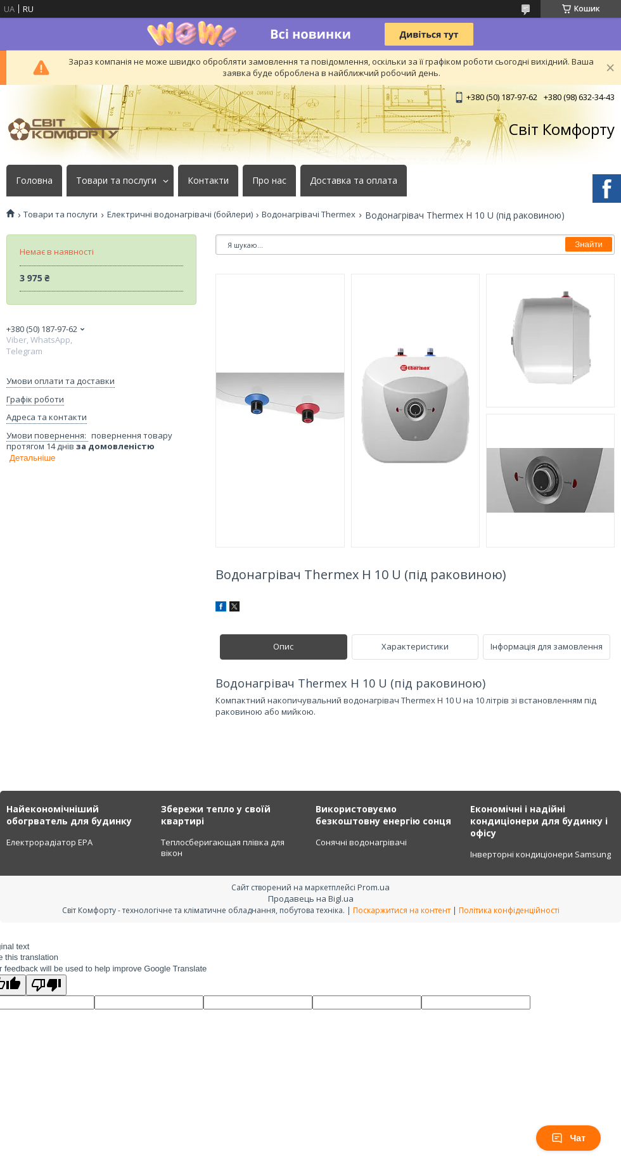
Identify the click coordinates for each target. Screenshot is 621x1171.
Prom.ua (373, 887)
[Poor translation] (46, 985)
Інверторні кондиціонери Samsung (540, 854)
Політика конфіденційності (509, 910)
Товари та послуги (116, 180)
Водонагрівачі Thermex (308, 214)
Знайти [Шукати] (589, 244)
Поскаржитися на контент (402, 910)
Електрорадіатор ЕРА (49, 842)
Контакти (208, 180)
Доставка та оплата (353, 180)
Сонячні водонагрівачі (361, 842)
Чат (568, 1138)
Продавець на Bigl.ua (311, 898)
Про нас (269, 180)
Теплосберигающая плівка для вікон (223, 847)
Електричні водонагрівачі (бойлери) (180, 214)
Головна (34, 180)
